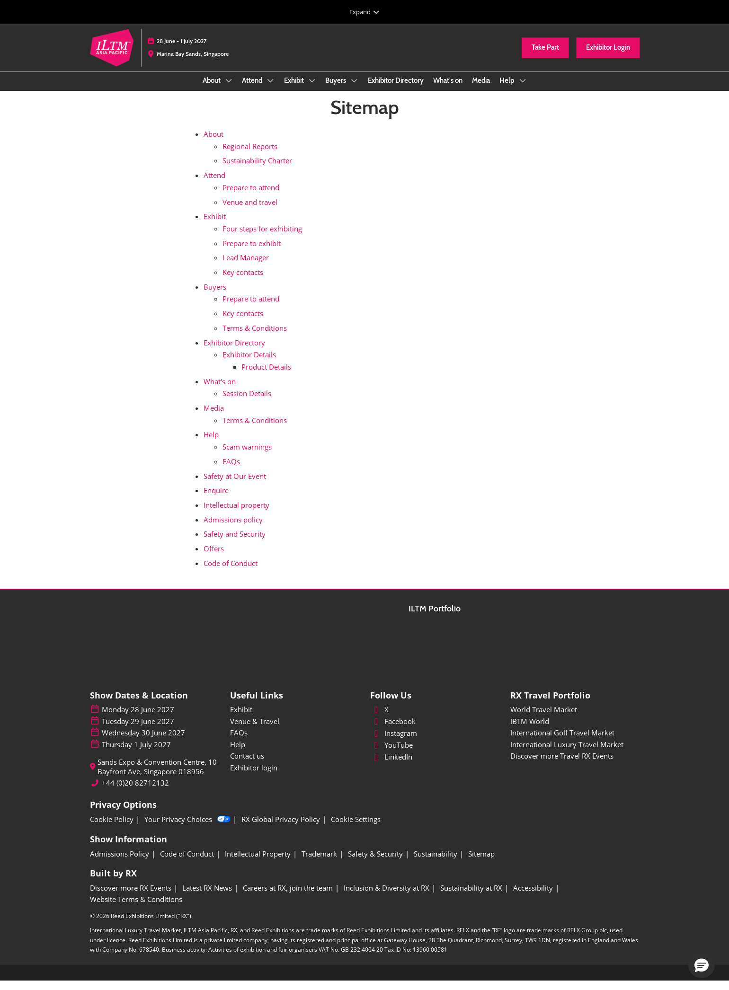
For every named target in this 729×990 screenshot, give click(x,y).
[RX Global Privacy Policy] (280, 828)
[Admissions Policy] (119, 863)
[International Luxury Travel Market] (574, 754)
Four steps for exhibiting (262, 237)
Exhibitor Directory (396, 89)
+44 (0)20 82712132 (135, 791)
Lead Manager (245, 266)
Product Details (266, 375)
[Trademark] (319, 863)
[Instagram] (434, 742)
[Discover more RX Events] (130, 897)
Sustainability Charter (257, 169)
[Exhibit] (294, 719)
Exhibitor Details (249, 363)
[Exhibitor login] (294, 777)
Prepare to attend (250, 196)
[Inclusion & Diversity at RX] (386, 897)
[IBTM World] (574, 730)
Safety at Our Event (235, 485)
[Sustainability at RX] (471, 897)
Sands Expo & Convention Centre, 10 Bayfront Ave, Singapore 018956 (157, 776)
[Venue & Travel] (294, 730)
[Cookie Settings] (356, 828)
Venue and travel (249, 211)
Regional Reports (249, 155)
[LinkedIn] (434, 766)
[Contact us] (294, 765)
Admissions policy (233, 528)
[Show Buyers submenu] (354, 89)
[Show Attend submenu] (270, 89)
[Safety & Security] (375, 863)
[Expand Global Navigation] (364, 12)
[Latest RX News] (207, 897)
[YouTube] (434, 754)
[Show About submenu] (228, 89)
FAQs (231, 470)
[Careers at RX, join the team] (288, 897)
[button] (545, 56)
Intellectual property (236, 514)
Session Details (246, 402)
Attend (253, 89)
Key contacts (242, 281)
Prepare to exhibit (251, 252)
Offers (214, 557)
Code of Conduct (231, 572)
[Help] (294, 754)
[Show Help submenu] (522, 89)
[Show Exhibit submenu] (312, 89)
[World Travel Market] (574, 719)
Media (481, 89)
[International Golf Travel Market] (574, 742)
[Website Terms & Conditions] (136, 908)
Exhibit (294, 89)
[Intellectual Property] (258, 863)
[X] (434, 719)
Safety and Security (235, 543)
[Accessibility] (533, 897)
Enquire (216, 499)
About (212, 89)
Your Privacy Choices (187, 828)
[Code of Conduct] (187, 863)
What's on (447, 89)
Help (507, 89)
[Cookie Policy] (111, 828)
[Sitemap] (481, 863)
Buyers (336, 89)
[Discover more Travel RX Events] (574, 765)
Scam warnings (247, 455)
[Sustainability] (435, 863)
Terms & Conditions (254, 337)
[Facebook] (434, 730)
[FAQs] (294, 742)
